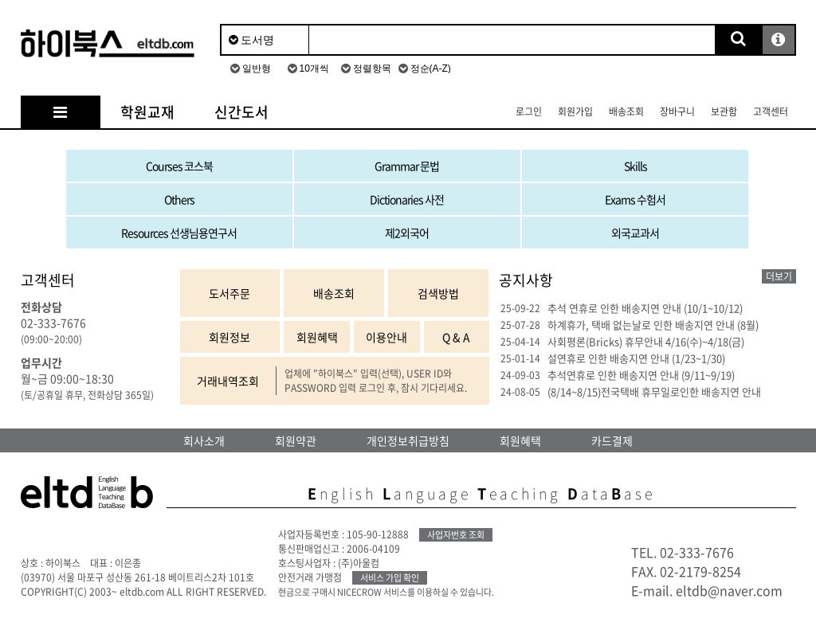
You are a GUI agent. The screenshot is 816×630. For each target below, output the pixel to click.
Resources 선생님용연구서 (179, 233)
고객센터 (770, 111)
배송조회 (626, 111)
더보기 (779, 276)
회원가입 (575, 111)
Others (179, 199)
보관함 (724, 111)
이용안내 (386, 337)
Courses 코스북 (179, 166)
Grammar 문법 (407, 166)
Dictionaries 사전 (407, 199)
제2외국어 (407, 233)
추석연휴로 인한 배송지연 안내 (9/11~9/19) (641, 374)
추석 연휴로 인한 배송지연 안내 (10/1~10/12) (645, 307)
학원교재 (147, 112)
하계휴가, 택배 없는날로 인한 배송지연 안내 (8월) (653, 324)
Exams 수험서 (635, 199)
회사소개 (204, 440)
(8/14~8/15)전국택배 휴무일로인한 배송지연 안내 (654, 391)
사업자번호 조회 (455, 535)
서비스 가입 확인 (389, 578)
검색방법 (438, 293)
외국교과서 (635, 233)
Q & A (456, 337)
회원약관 (295, 440)
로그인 (529, 111)
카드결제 (612, 440)
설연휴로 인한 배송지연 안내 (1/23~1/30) (636, 358)
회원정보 (229, 337)
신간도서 (241, 112)
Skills (635, 166)
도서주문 (229, 293)
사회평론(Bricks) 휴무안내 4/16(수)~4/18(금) (645, 341)
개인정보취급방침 (408, 440)
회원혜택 (317, 337)
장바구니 (677, 111)
